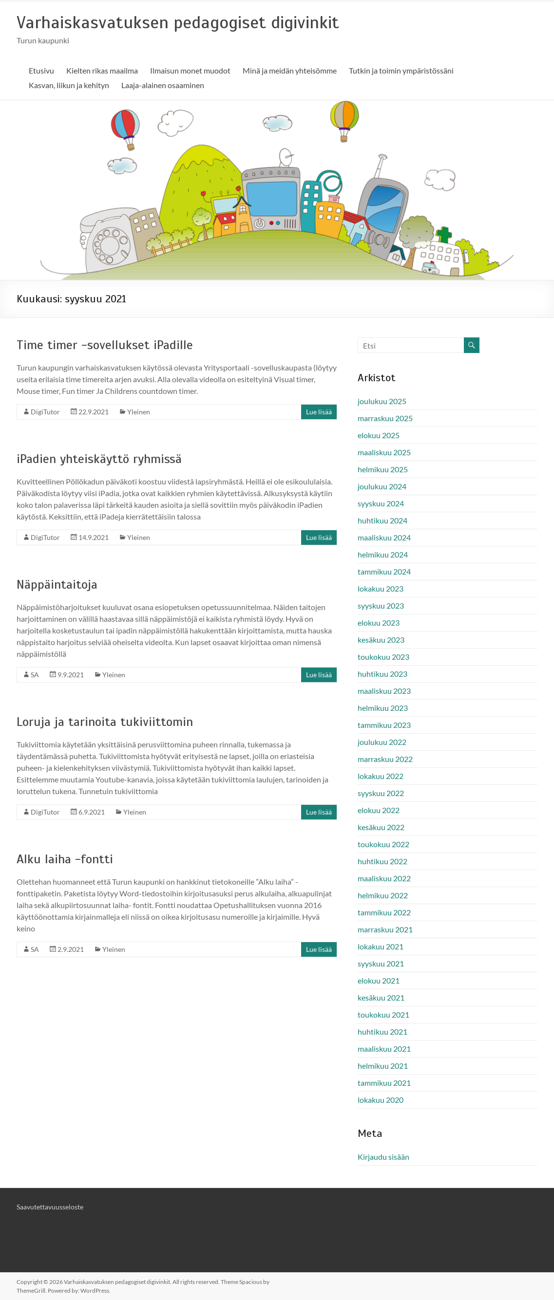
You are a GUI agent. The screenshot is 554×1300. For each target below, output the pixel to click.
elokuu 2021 (379, 980)
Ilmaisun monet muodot (190, 70)
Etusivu (41, 70)
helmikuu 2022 (383, 895)
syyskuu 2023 (381, 605)
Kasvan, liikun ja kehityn (69, 85)
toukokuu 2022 (383, 844)
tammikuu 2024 (384, 571)
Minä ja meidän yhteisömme (290, 70)
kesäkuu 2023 (381, 639)
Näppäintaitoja (57, 584)
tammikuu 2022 (384, 912)
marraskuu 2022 (385, 758)
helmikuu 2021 (383, 1065)
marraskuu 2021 (385, 929)
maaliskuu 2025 (384, 452)
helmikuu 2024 (383, 554)
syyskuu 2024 (381, 503)
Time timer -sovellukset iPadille (105, 345)
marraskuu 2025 (385, 418)
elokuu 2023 (379, 622)
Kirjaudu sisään (383, 1156)
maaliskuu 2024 (384, 537)
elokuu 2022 (379, 810)
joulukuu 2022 (382, 741)
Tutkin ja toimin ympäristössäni (401, 70)
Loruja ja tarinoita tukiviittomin (105, 722)
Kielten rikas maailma (102, 70)
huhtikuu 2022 (382, 861)
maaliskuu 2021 (384, 1048)
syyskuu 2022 (381, 793)
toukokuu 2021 (383, 1014)
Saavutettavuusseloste (50, 1207)
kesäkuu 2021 (381, 997)
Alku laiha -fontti (65, 859)
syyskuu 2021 (381, 963)
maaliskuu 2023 (384, 690)
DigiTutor (45, 412)
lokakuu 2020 (380, 1099)
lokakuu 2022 (380, 775)
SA (35, 674)
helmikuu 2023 (383, 707)
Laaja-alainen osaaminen (162, 85)
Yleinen (138, 412)
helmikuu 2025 (383, 469)
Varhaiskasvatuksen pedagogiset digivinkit (178, 22)
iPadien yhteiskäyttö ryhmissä (99, 459)
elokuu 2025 (379, 435)
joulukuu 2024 (382, 486)
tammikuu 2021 (384, 1082)
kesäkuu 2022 (381, 827)
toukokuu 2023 (383, 656)
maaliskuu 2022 (384, 878)
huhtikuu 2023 (382, 673)
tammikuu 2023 (384, 724)
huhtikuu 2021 (382, 1031)
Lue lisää (319, 412)
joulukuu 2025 (382, 401)
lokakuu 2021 (380, 946)
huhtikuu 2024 (382, 520)
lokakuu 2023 (380, 588)
